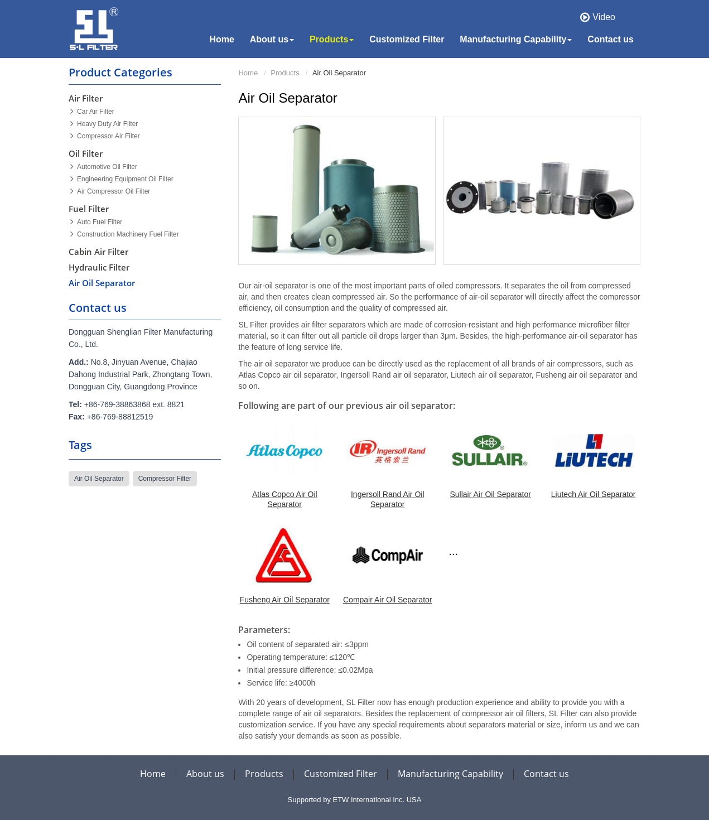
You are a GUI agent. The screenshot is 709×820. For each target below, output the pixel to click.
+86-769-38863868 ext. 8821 (134, 404)
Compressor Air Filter (108, 136)
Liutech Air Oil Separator (593, 494)
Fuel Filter (89, 208)
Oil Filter (86, 153)
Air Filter (86, 98)
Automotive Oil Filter (107, 167)
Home (221, 39)
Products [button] (332, 39)
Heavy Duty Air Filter (107, 124)
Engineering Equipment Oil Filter (125, 179)
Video (603, 17)
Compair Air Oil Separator (387, 599)
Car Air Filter (95, 111)
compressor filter (164, 479)
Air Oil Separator (102, 282)
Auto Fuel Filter (99, 222)
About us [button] (272, 39)
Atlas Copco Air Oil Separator (284, 499)
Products (285, 73)
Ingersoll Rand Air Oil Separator (388, 499)
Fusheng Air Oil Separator (285, 599)
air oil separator (99, 479)
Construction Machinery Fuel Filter (128, 234)
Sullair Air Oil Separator (490, 494)
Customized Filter (406, 39)
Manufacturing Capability (450, 774)
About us (205, 774)
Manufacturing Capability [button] (516, 39)
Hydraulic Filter (99, 267)
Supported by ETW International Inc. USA (355, 799)
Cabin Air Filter (98, 251)
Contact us (610, 39)
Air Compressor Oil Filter (113, 191)
